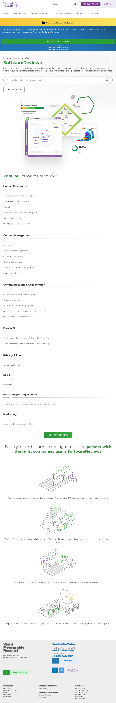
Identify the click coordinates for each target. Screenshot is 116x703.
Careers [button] (80, 13)
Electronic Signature (12, 262)
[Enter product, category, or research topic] (52, 80)
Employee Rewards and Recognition (20, 212)
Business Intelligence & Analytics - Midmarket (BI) (26, 338)
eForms (7, 245)
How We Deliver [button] (39, 13)
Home (5, 13)
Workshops (79, 697)
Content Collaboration (13, 256)
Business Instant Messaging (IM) (18, 305)
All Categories (58, 435)
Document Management (15, 251)
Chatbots (7, 384)
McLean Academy (81, 694)
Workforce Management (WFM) (18, 224)
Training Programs (81, 692)
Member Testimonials (10, 690)
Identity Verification (12, 365)
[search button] (107, 80)
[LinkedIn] (55, 670)
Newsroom (7, 697)
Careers (5, 692)
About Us (6, 688)
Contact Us (7, 694)
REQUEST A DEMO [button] (90, 4)
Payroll (6, 207)
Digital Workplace (11, 300)
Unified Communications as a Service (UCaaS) (24, 311)
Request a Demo (20, 672)
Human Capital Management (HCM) (20, 196)
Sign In (107, 4)
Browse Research (45, 695)
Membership (19, 13)
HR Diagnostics (80, 688)
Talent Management (12, 218)
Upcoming (42, 697)
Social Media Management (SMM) (19, 424)
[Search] (61, 4)
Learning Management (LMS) (17, 201)
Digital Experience (11, 273)
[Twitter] (61, 670)
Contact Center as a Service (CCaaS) (20, 294)
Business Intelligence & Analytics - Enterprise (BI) (26, 343)
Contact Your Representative (58, 41)
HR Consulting (80, 699)
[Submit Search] (75, 4)
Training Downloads (82, 690)
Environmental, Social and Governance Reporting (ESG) (29, 404)
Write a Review (14, 89)
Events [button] (93, 13)
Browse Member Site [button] (62, 13)
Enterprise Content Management (19, 267)
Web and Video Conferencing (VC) (19, 317)
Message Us (68, 661)
